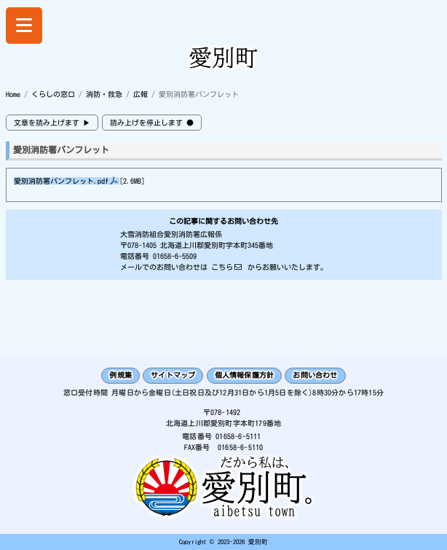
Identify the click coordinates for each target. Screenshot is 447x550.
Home (13, 94)
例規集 (120, 375)
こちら (222, 267)
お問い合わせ (315, 375)
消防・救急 (104, 94)
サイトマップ (173, 375)
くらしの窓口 (53, 94)
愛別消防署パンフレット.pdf (61, 181)
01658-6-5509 (175, 256)
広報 (140, 94)
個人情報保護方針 (244, 375)
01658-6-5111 (238, 436)
